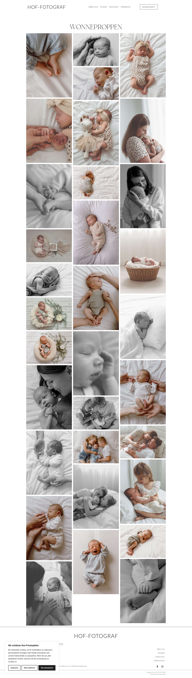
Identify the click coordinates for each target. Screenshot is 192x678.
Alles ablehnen (29, 668)
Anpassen (14, 668)
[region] (32, 657)
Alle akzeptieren (47, 668)
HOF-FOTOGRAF (46, 7)
